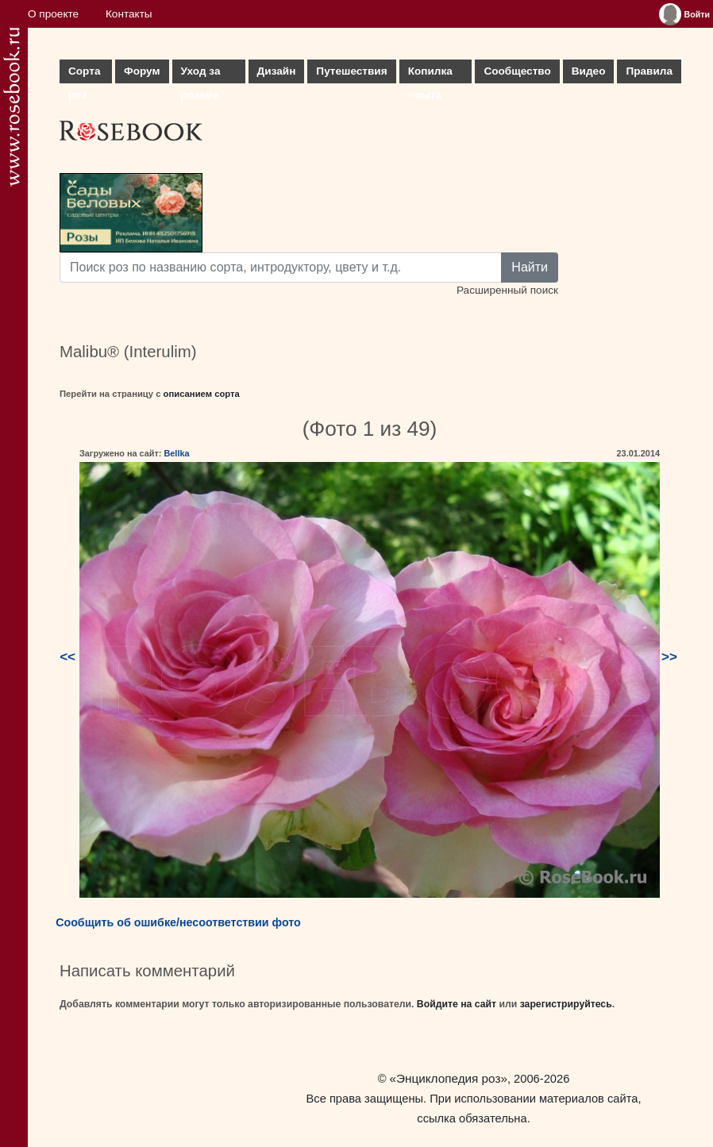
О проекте (53, 14)
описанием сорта (202, 393)
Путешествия (351, 71)
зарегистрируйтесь (566, 1004)
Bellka (176, 453)
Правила (649, 71)
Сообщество (517, 71)
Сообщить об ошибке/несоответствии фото (178, 922)
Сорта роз (84, 74)
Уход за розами (201, 74)
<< (67, 656)
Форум (142, 71)
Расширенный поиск (507, 290)
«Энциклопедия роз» (448, 1078)
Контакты (129, 14)
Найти (529, 267)
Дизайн (276, 71)
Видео (589, 71)
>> (669, 656)
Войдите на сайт (456, 1004)
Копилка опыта (430, 74)
